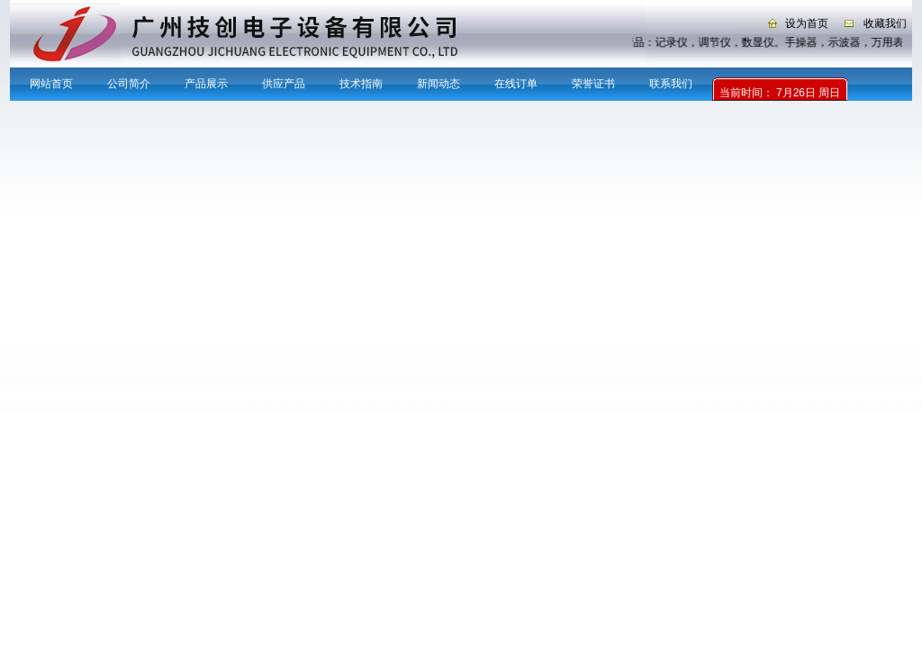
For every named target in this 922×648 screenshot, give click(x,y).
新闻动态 (438, 83)
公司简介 (128, 83)
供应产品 (283, 83)
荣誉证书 (593, 83)
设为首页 (806, 23)
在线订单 (516, 83)
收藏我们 (885, 23)
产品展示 (206, 83)
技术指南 (361, 83)
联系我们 (670, 83)
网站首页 (51, 83)
